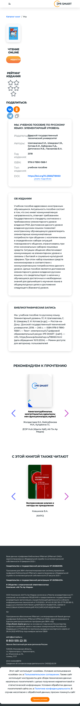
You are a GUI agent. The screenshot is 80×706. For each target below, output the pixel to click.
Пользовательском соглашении (41, 674)
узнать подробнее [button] (42, 179)
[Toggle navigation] (9, 4)
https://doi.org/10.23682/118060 (44, 176)
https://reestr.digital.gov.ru (18, 624)
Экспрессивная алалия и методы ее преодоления (40, 504)
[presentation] (13, 413)
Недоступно (15, 59)
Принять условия (40, 699)
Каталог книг (13, 16)
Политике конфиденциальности (52, 688)
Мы (25, 16)
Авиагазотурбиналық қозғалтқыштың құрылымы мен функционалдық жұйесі (40, 414)
